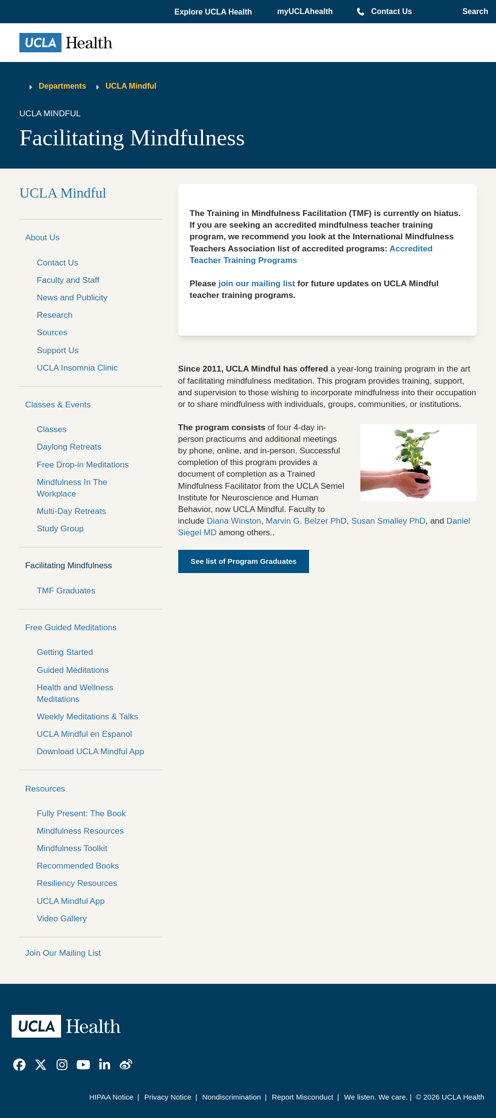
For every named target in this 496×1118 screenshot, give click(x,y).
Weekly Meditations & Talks (87, 716)
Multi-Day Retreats (71, 511)
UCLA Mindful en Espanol (84, 734)
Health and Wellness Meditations (75, 693)
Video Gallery (62, 918)
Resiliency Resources (77, 883)
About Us (42, 237)
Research (55, 315)
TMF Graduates (66, 590)
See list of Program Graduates (244, 561)
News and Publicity (72, 297)
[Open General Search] (473, 11)
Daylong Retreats (69, 446)
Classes (51, 429)
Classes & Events (58, 404)
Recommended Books (78, 865)
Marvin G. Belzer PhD (306, 521)
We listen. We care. (376, 1097)
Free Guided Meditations (71, 627)
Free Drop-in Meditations (83, 464)
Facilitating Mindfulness (68, 565)
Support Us (57, 350)
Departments (62, 86)
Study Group (60, 528)
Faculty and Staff (68, 280)
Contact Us (391, 11)
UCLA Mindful (131, 86)
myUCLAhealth (305, 11)
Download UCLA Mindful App (90, 751)
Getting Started (65, 652)
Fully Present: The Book (81, 813)
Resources (45, 788)
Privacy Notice (167, 1097)
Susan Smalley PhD (388, 521)
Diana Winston (234, 521)
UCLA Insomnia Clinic (77, 368)
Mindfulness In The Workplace (72, 487)
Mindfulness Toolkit (72, 848)
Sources (52, 332)
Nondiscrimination (231, 1097)
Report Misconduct (302, 1097)
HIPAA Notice (111, 1097)
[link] (19, 1064)
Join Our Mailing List (63, 953)
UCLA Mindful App (71, 901)
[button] (214, 12)
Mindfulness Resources (80, 831)
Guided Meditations (73, 670)
